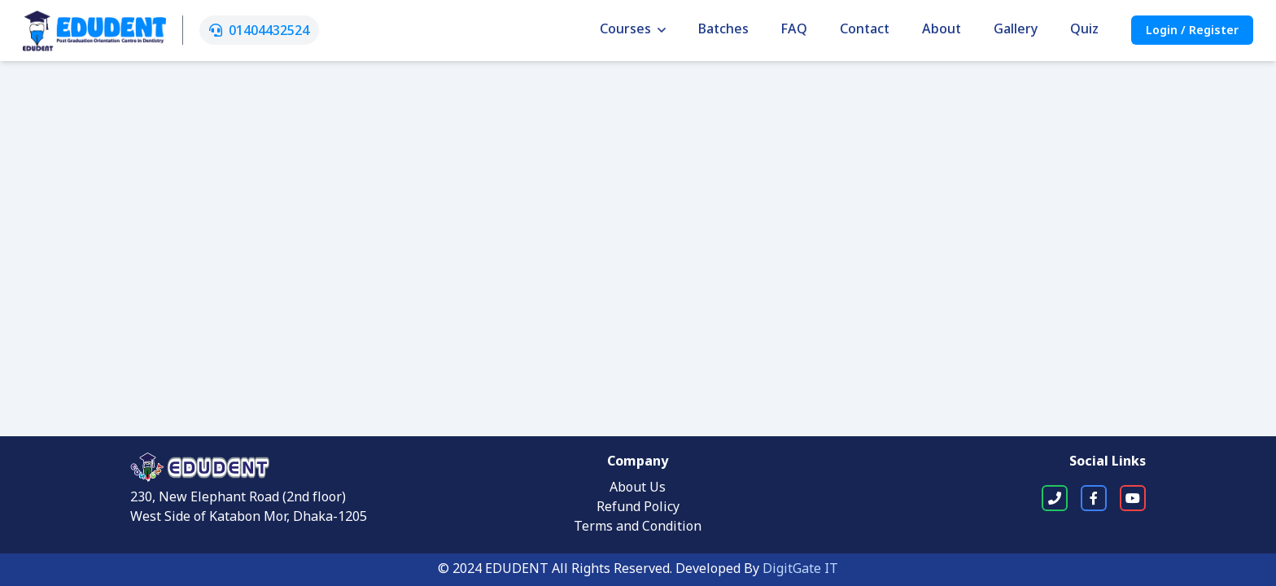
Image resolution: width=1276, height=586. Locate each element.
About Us (638, 488)
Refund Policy (638, 508)
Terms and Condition (637, 527)
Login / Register (1192, 31)
